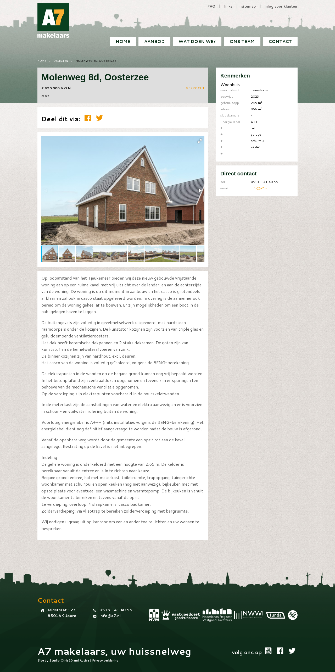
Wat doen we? (197, 41)
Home (123, 41)
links (228, 6)
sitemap (248, 6)
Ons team (242, 41)
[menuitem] (280, 41)
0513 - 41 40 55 (115, 610)
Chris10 (66, 660)
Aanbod (154, 41)
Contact (280, 41)
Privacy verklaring (105, 660)
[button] (200, 141)
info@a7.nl (259, 188)
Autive (84, 660)
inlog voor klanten (281, 6)
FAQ (211, 6)
